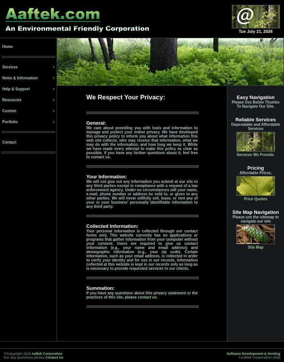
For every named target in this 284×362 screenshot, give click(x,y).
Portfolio (10, 122)
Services (10, 67)
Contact (9, 142)
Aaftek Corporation (47, 354)
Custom (9, 111)
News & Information (20, 78)
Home (7, 47)
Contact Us (55, 357)
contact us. (148, 297)
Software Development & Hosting (253, 354)
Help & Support (16, 89)
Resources (12, 100)
